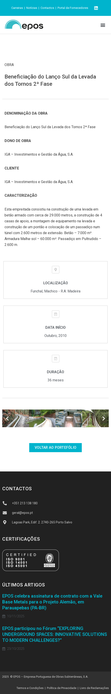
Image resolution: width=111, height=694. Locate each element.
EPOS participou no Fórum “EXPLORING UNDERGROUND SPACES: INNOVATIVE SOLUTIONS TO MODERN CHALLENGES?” (54, 634)
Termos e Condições (30, 688)
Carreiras (17, 8)
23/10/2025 (15, 648)
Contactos (47, 8)
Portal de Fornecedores (73, 8)
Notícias (31, 8)
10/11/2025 (15, 616)
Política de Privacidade (61, 688)
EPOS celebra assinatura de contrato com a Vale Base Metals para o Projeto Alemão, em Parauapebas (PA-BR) (52, 602)
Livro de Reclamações (94, 688)
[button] (102, 25)
